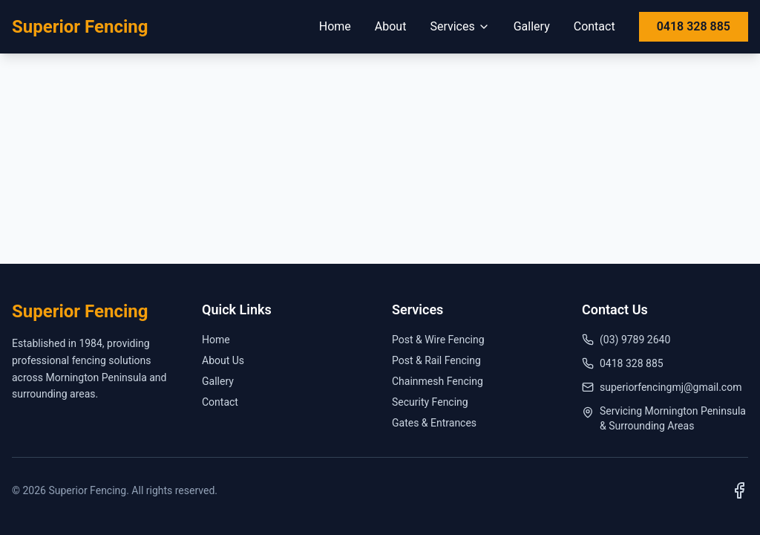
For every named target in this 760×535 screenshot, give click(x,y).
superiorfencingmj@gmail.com (661, 387)
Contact (594, 26)
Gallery (532, 26)
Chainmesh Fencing (437, 381)
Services (459, 26)
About (391, 26)
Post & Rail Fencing (436, 360)
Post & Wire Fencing (438, 340)
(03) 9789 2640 (626, 340)
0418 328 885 (693, 26)
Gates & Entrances (434, 423)
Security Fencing (430, 402)
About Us (223, 360)
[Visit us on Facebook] (739, 490)
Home (335, 26)
